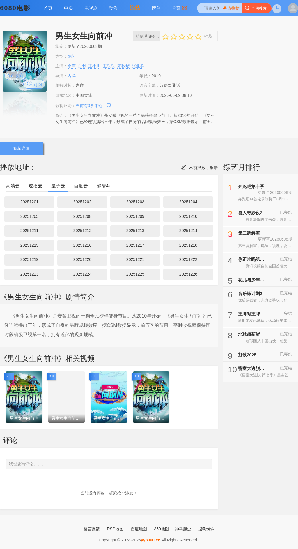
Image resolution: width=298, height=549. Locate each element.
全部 (179, 8)
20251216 (82, 245)
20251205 (29, 216)
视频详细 (21, 148)
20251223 (29, 274)
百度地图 (139, 529)
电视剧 (90, 8)
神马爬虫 (183, 529)
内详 (72, 75)
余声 (72, 66)
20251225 (135, 274)
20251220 (82, 259)
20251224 (82, 274)
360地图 (161, 529)
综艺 (135, 8)
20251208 (82, 216)
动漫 (113, 8)
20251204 (188, 201)
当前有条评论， (93, 105)
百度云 (81, 185)
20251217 (135, 245)
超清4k (104, 185)
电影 (68, 8)
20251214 (188, 230)
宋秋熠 (123, 66)
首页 (48, 8)
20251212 (82, 230)
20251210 (188, 216)
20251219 (29, 259)
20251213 (135, 230)
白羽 (82, 66)
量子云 (58, 185)
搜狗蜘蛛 (206, 529)
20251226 (188, 274)
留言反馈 (92, 529)
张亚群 (138, 66)
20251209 (135, 216)
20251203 (135, 201)
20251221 (135, 259)
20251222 (188, 259)
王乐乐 (109, 66)
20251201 (29, 201)
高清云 (13, 185)
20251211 (29, 230)
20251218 (188, 245)
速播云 (35, 185)
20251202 (82, 201)
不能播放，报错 (199, 167)
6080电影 (15, 8)
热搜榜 (231, 8)
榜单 (156, 8)
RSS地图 (115, 529)
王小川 (94, 66)
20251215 (29, 245)
